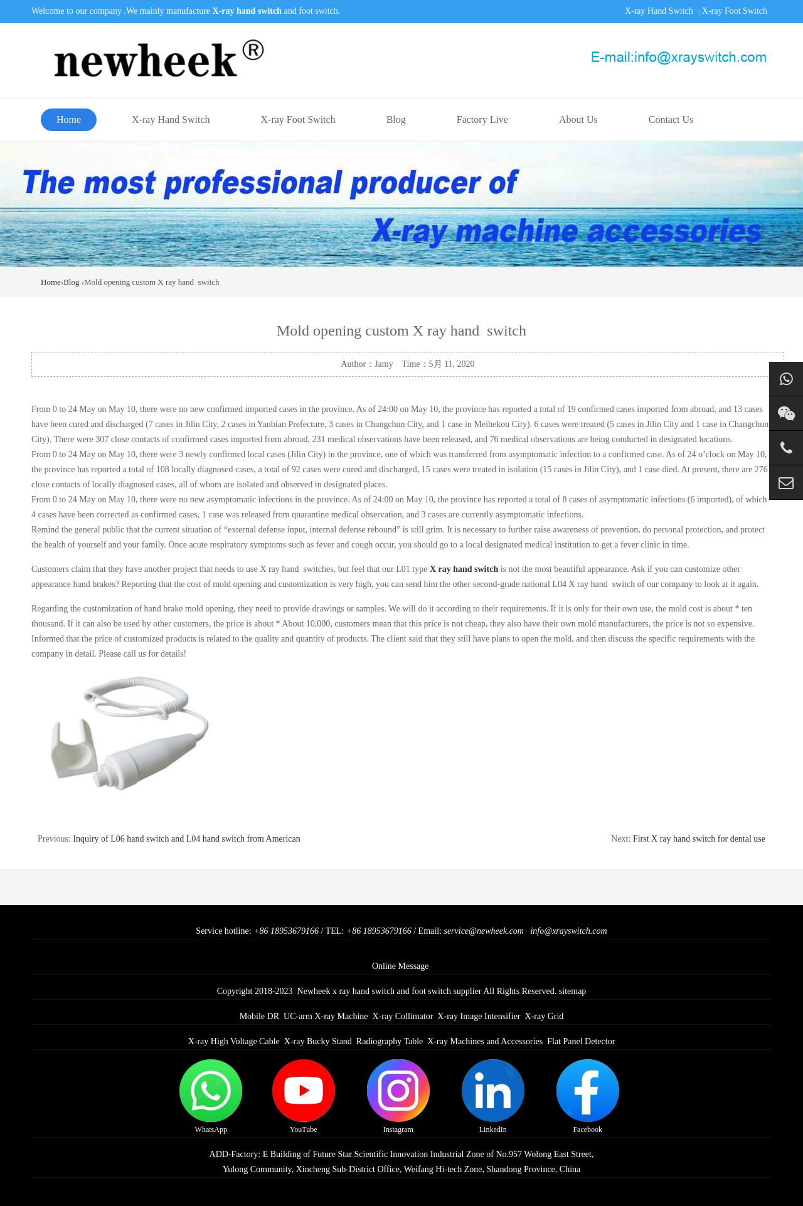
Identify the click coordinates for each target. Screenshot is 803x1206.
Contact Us (671, 119)
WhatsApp (210, 1096)
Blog (396, 119)
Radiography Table (389, 1041)
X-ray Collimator (403, 1016)
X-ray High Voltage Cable (234, 1041)
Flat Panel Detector (581, 1041)
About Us (578, 119)
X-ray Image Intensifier (478, 1016)
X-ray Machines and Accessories (485, 1041)
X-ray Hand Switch (659, 11)
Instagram (398, 1096)
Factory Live (482, 119)
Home (68, 119)
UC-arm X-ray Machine (326, 1016)
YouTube (303, 1096)
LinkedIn (493, 1096)
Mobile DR (259, 1016)
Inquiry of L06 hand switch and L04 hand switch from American (186, 839)
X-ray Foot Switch (734, 11)
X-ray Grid (544, 1016)
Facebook (587, 1096)
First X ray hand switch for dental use (699, 839)
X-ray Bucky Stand (318, 1041)
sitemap (573, 991)
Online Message (400, 966)
